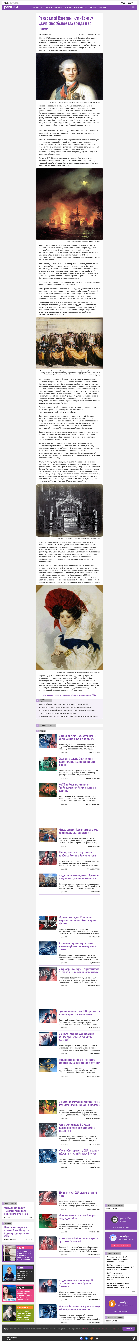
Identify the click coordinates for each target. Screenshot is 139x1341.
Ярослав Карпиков (93, 869)
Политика (20, 1267)
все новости (8, 1217)
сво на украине (114, 1253)
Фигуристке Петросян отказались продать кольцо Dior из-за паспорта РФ (65, 707)
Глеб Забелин (95, 892)
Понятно (128, 1329)
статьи (42, 731)
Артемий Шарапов (93, 1209)
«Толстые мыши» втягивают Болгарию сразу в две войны (77, 1217)
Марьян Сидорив (45, 34)
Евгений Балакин (94, 1255)
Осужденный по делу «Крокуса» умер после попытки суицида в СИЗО (16, 1210)
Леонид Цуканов (94, 937)
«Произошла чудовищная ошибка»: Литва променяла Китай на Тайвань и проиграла (79, 1103)
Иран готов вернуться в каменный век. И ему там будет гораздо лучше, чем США (16, 1232)
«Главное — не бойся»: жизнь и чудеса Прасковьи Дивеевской (78, 1239)
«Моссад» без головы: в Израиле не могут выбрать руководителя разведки (79, 1307)
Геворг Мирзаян (94, 1053)
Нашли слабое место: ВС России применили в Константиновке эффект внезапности (77, 1127)
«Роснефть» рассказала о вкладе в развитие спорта (57, 713)
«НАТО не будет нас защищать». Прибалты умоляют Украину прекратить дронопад (78, 787)
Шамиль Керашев (94, 846)
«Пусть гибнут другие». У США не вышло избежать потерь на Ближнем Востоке (79, 1152)
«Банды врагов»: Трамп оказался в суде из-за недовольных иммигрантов (78, 831)
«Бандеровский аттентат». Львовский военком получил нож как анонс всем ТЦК (79, 1061)
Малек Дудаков (94, 1028)
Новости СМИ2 (111, 1209)
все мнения (28, 1240)
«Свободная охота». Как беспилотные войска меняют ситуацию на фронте (77, 737)
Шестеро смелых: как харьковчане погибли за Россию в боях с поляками (77, 854)
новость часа (10, 1203)
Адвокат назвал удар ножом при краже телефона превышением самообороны (24, 1315)
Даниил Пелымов (94, 985)
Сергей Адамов (94, 752)
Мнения (58, 7)
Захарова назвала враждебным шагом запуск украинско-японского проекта (24, 1275)
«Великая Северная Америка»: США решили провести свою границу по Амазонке (76, 1036)
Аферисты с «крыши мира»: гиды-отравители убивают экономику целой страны (77, 946)
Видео (68, 7)
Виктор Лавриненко (93, 804)
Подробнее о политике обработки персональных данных (101, 1329)
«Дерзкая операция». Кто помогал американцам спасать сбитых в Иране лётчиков (77, 920)
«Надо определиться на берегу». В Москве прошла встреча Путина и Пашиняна (76, 1283)
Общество (21, 1247)
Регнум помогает (99, 7)
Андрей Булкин (95, 963)
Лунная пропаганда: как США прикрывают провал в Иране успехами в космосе (79, 1012)
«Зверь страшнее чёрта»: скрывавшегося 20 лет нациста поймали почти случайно (79, 970)
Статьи (48, 7)
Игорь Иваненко (94, 1232)
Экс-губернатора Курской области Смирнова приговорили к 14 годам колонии (24, 1255)
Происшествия (22, 1307)
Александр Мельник (93, 778)
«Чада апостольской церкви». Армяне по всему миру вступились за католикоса (79, 877)
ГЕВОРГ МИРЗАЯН (10, 1240)
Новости (37, 7)
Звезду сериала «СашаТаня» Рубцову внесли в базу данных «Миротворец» (24, 1295)
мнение (8, 1223)
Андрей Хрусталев (93, 1076)
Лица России (80, 7)
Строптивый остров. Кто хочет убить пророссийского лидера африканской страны (68, 716)
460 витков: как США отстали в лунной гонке (78, 1194)
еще (133, 1291)
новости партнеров (47, 725)
